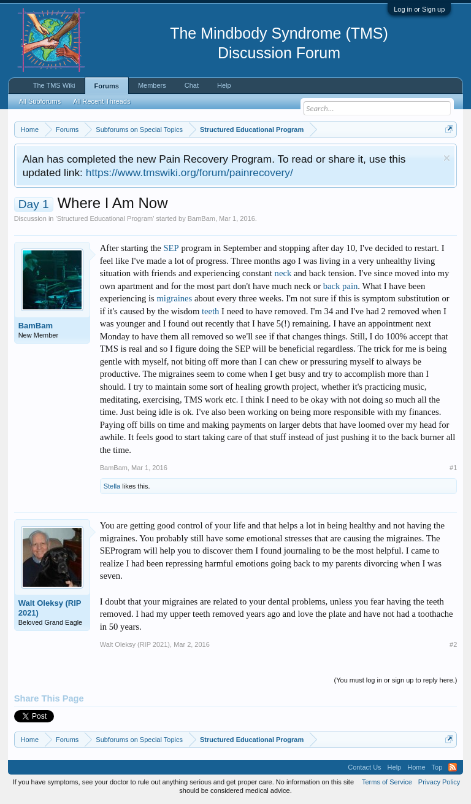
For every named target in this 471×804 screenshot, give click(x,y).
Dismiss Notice (446, 158)
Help (224, 85)
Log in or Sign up (419, 9)
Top (437, 767)
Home (416, 767)
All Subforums (40, 101)
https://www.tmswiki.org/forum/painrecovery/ (189, 172)
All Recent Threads (101, 101)
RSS (452, 767)
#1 (453, 467)
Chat (192, 85)
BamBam (201, 218)
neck (283, 273)
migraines (174, 298)
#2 (453, 644)
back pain (340, 286)
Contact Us (364, 767)
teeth (210, 311)
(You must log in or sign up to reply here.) (396, 680)
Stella (112, 486)
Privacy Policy (439, 782)
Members (152, 85)
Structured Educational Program (105, 218)
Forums (106, 86)
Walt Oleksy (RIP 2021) (50, 607)
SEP (170, 248)
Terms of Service (387, 782)
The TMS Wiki (54, 85)
